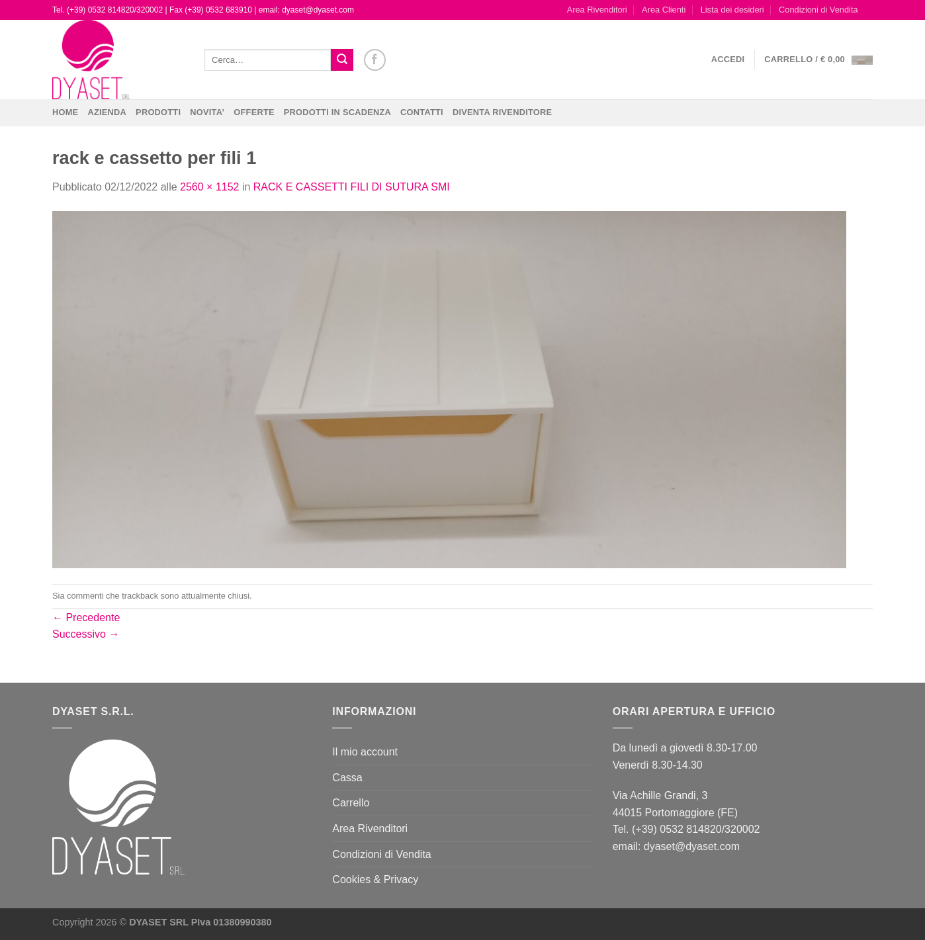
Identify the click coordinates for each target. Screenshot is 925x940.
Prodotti (158, 112)
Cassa (347, 777)
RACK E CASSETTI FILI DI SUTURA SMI (351, 186)
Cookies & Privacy (375, 879)
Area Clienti (663, 10)
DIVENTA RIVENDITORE (502, 112)
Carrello (350, 802)
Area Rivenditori (597, 10)
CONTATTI (421, 112)
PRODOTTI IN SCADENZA (337, 112)
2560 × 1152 (209, 186)
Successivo (85, 634)
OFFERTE (254, 112)
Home (65, 112)
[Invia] (342, 60)
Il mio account (365, 751)
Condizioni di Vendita (818, 10)
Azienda (106, 112)
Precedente (86, 617)
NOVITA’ (207, 112)
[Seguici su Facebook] (375, 60)
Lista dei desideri (732, 10)
